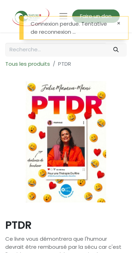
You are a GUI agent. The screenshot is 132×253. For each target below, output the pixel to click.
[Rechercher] (116, 50)
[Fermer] (118, 23)
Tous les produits (27, 63)
